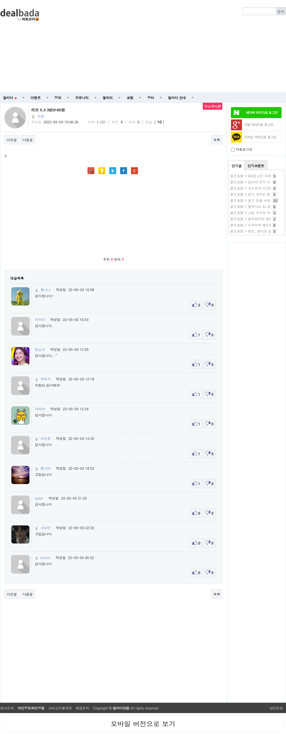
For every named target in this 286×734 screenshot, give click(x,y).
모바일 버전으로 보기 (143, 723)
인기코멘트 (255, 165)
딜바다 (10, 97)
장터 (150, 97)
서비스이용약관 (60, 708)
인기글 (237, 165)
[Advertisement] (184, 46)
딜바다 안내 (177, 97)
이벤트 (36, 97)
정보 (58, 97)
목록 (216, 139)
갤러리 (108, 97)
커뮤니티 (82, 97)
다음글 (28, 139)
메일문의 (82, 708)
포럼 (130, 97)
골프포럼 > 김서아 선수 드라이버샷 (257, 181)
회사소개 (7, 708)
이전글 (12, 139)
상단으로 (276, 708)
